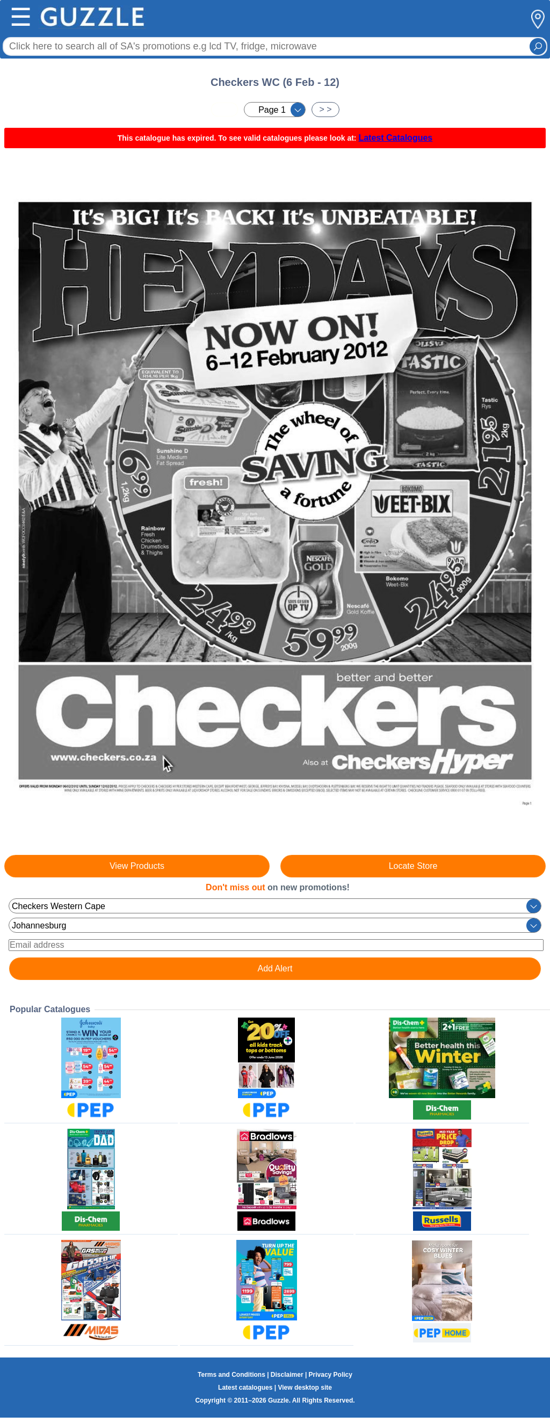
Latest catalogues (245, 1387)
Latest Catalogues (395, 137)
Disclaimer (287, 1374)
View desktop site (304, 1387)
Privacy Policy (330, 1374)
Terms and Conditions (231, 1374)
